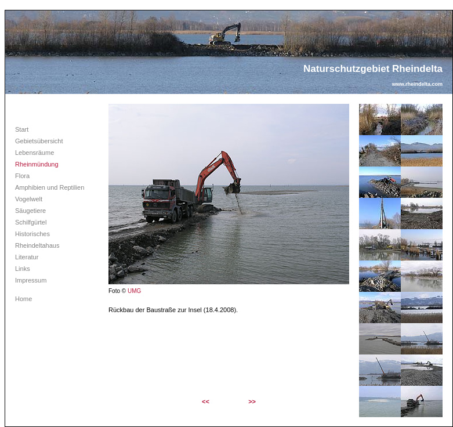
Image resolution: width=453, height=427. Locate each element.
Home (23, 298)
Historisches (32, 233)
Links (22, 268)
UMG (134, 291)
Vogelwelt (28, 199)
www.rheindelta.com (417, 84)
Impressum (30, 280)
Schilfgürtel (30, 222)
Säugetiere (30, 210)
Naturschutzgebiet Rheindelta (373, 68)
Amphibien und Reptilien (49, 187)
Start (21, 129)
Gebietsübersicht (39, 140)
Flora (22, 175)
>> (252, 401)
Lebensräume (34, 152)
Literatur (26, 257)
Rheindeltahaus (37, 245)
